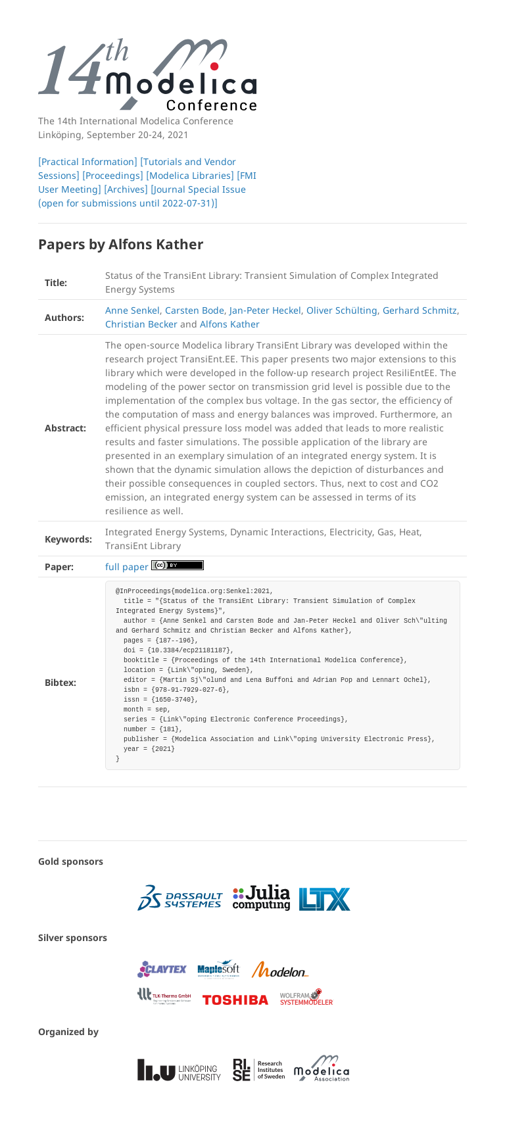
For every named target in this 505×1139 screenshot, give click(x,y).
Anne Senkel (132, 310)
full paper (127, 566)
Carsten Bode (194, 310)
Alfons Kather (230, 324)
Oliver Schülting (341, 310)
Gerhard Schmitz (420, 310)
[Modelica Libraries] (190, 175)
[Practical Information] (87, 161)
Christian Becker (141, 324)
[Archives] (126, 189)
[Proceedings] (112, 175)
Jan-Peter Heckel (265, 310)
